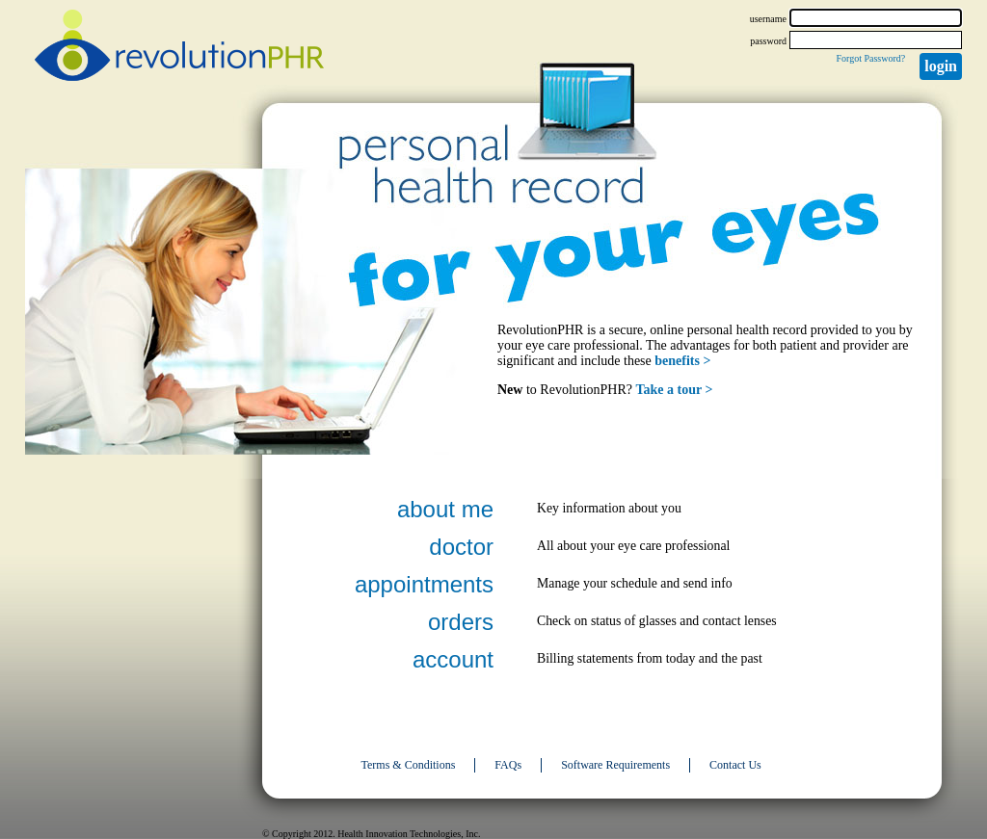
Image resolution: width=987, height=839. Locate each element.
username (768, 18)
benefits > (682, 361)
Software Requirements (615, 765)
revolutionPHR (179, 48)
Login (940, 66)
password (768, 41)
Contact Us (735, 765)
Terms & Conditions (408, 765)
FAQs (507, 765)
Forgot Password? (870, 58)
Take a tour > (674, 389)
